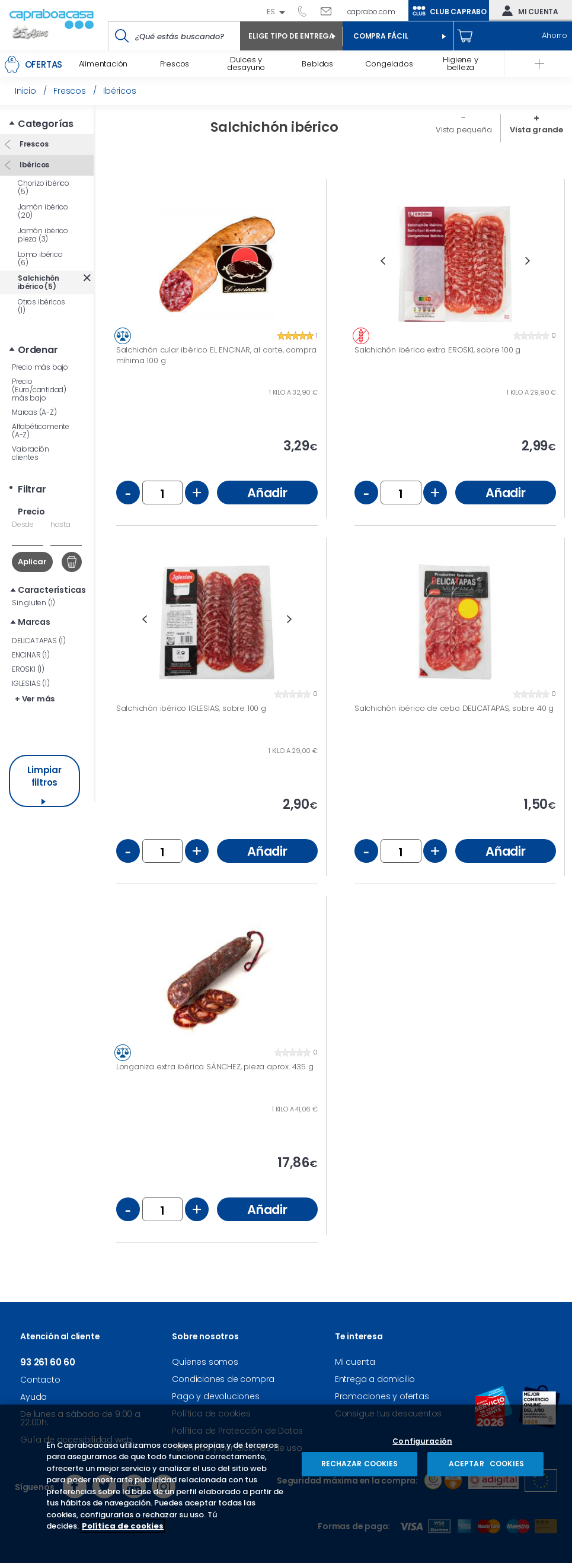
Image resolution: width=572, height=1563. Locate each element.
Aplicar (32, 561)
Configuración (422, 1441)
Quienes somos (205, 1362)
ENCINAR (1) (31, 655)
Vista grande (536, 129)
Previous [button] (382, 260)
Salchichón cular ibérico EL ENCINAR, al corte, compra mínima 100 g (216, 355)
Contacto (40, 1380)
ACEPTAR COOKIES (485, 1464)
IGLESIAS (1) (31, 683)
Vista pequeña (463, 129)
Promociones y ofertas (382, 1396)
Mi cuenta (527, 10)
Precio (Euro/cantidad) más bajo (39, 389)
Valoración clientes (30, 453)
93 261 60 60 (306, 10)
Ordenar (38, 350)
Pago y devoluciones (215, 1396)
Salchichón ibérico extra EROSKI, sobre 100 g (437, 350)
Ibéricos (33, 165)
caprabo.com (371, 12)
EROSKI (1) (28, 669)
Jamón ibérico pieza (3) (43, 234)
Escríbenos (330, 10)
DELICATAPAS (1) (39, 641)
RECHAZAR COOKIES (359, 1464)
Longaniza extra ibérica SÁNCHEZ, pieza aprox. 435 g (215, 1067)
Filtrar (32, 489)
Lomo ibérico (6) (40, 258)
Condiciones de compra (223, 1379)
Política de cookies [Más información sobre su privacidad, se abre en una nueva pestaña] (123, 1526)
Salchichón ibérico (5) (38, 282)
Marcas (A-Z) (34, 412)
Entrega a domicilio (375, 1379)
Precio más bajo (40, 367)
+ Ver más (35, 698)
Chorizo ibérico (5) (43, 187)
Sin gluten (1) (33, 603)
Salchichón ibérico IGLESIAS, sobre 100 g (191, 708)
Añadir (267, 492)
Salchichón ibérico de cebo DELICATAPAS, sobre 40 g (454, 708)
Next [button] (527, 260)
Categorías (46, 124)
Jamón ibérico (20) (43, 211)
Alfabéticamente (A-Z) (40, 430)
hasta (60, 524)
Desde (23, 524)
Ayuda (33, 1397)
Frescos (33, 144)
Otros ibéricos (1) (41, 306)
